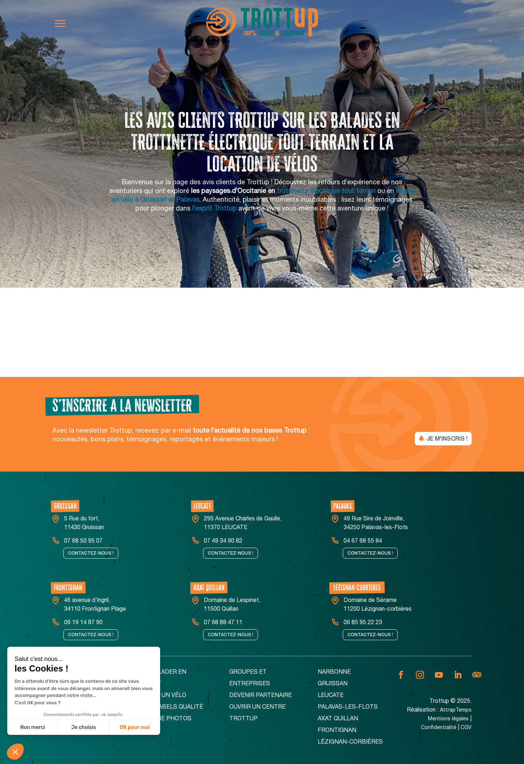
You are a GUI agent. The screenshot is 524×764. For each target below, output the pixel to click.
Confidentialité (438, 727)
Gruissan (333, 684)
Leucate (331, 696)
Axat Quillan (338, 719)
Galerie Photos (166, 719)
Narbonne (334, 673)
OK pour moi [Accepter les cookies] (135, 727)
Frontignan (337, 731)
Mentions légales (448, 719)
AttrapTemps (456, 710)
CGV (466, 727)
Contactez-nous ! (91, 553)
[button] (15, 751)
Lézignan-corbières (350, 742)
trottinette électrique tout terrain (326, 191)
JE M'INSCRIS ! (447, 438)
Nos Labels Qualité (172, 707)
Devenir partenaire (260, 696)
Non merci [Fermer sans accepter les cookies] (32, 727)
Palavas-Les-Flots (348, 707)
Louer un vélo (163, 696)
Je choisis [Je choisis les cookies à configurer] (83, 727)
